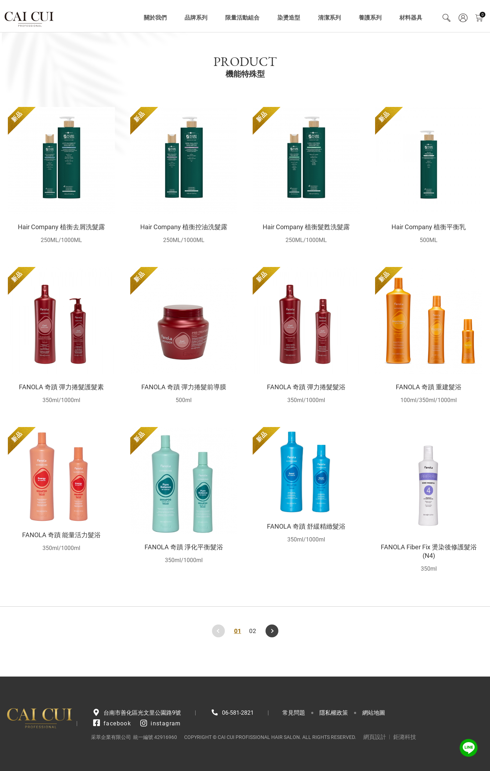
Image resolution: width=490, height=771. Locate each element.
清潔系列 (329, 17)
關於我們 (155, 17)
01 (237, 630)
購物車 (482, 14)
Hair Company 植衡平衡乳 (429, 227)
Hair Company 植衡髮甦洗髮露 (306, 227)
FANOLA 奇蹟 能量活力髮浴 (61, 535)
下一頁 (272, 630)
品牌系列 (196, 17)
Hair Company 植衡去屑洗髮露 (61, 227)
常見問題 (293, 712)
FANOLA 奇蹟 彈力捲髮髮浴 (306, 387)
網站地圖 (373, 712)
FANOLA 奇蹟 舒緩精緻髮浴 (306, 526)
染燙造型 (288, 17)
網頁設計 (374, 737)
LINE (469, 748)
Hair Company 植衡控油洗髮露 (183, 227)
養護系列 (370, 17)
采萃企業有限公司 (29, 18)
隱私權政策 (333, 712)
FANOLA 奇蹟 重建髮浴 (428, 387)
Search (446, 17)
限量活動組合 (242, 17)
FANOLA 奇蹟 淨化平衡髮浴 (184, 547)
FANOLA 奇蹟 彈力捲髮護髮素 (61, 387)
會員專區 (463, 17)
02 (252, 630)
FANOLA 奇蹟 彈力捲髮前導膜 (183, 387)
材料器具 (410, 17)
